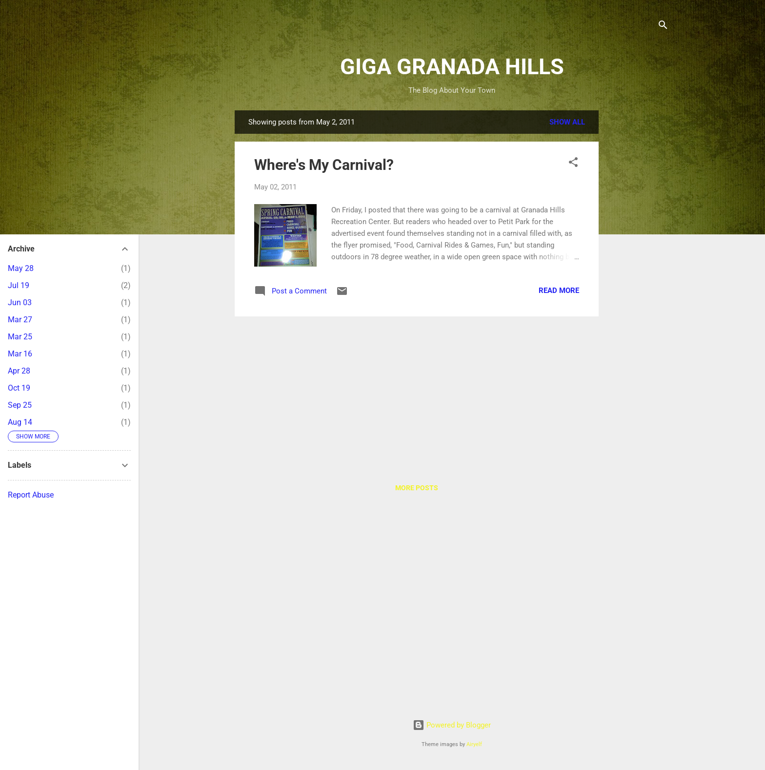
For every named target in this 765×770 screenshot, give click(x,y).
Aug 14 (20, 422)
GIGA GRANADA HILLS (452, 67)
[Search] (663, 27)
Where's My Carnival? (324, 164)
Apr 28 (19, 370)
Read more (559, 290)
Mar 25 (20, 336)
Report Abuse (31, 494)
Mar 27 (20, 319)
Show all (567, 122)
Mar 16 (20, 353)
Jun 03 (20, 302)
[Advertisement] (637, 256)
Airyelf (474, 744)
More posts (416, 488)
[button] (573, 163)
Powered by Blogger (452, 725)
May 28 (21, 268)
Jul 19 (18, 285)
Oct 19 (19, 388)
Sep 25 (20, 405)
